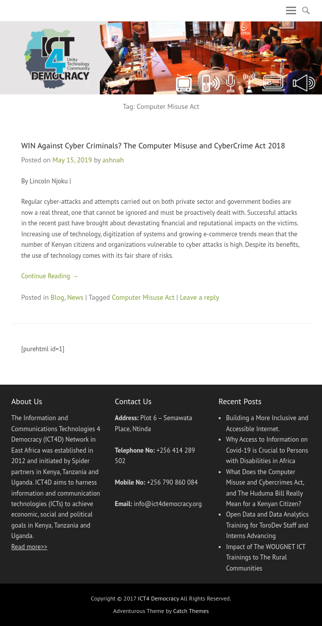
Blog (57, 297)
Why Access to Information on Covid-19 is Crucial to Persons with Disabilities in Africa (267, 450)
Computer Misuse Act (143, 297)
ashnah (113, 159)
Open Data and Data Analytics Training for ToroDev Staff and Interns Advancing (267, 525)
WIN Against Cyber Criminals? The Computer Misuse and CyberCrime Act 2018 (153, 145)
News (75, 297)
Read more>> (29, 547)
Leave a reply (199, 297)
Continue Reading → (49, 276)
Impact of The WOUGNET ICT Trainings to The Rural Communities (266, 558)
